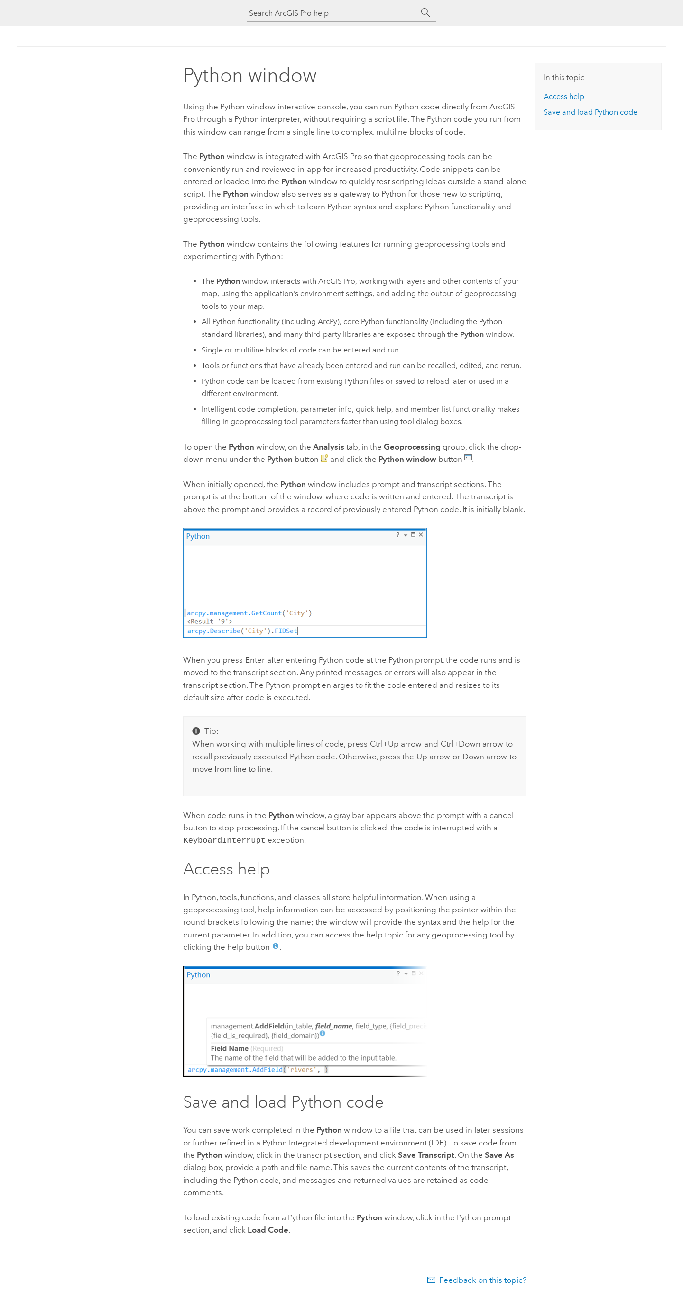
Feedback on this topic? (482, 1279)
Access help (564, 96)
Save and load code (590, 112)
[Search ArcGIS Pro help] (332, 13)
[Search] (426, 13)
